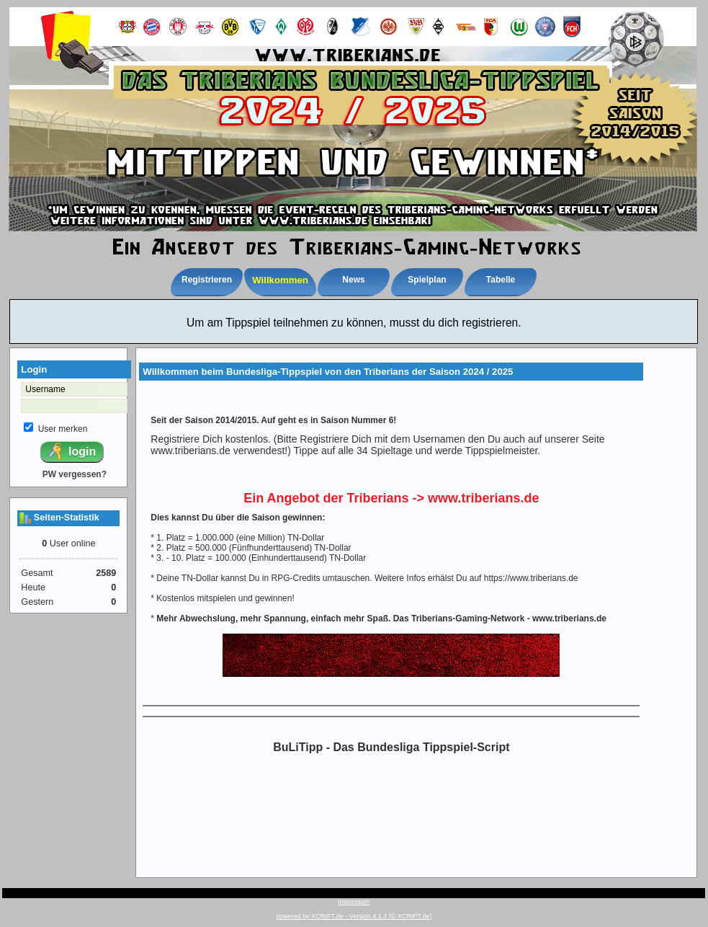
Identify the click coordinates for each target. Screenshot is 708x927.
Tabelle (500, 280)
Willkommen (280, 280)
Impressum (354, 901)
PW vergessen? (74, 474)
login (71, 451)
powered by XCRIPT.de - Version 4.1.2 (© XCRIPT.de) (353, 916)
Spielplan (427, 280)
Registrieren (207, 280)
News (353, 280)
